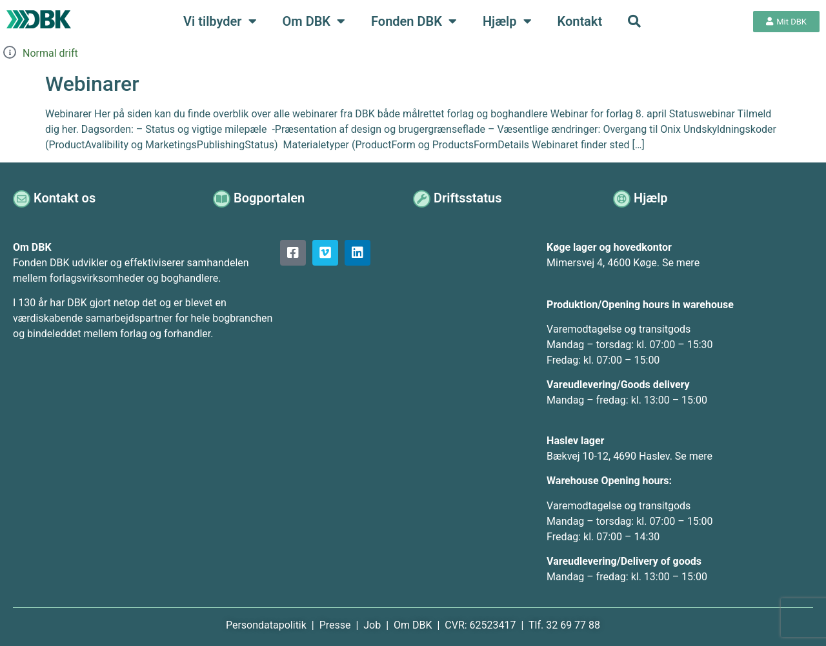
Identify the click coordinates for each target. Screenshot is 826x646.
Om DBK (314, 21)
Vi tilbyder (219, 21)
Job (372, 625)
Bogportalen (270, 198)
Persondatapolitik (267, 625)
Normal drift (50, 53)
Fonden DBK (414, 21)
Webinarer (92, 84)
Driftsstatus (469, 198)
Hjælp (507, 21)
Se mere (681, 263)
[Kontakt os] (22, 198)
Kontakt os (66, 198)
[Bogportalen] (222, 198)
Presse (336, 625)
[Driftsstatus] (422, 198)
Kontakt (580, 21)
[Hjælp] (622, 198)
